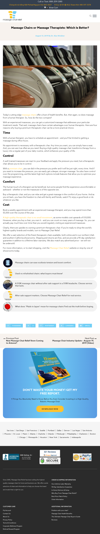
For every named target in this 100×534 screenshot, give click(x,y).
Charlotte (41, 434)
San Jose (10, 430)
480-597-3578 (85, 5)
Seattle (42, 430)
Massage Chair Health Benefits (62, 513)
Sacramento (64, 437)
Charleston (83, 434)
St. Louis (16, 434)
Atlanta (32, 434)
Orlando (51, 434)
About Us (6, 517)
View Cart (53, 8)
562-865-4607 (46, 5)
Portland (51, 430)
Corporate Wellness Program (12, 526)
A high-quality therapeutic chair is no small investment (27, 217)
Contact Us (7, 513)
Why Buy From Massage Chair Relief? (64, 493)
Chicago (22, 437)
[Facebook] (14, 325)
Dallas (59, 430)
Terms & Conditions (9, 523)
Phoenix (7, 434)
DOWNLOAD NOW (50, 409)
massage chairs (29, 114)
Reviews (54, 520)
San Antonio (87, 430)
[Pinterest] (47, 325)
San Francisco (32, 430)
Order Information (58, 499)
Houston (43, 437)
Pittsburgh (61, 434)
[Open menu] (94, 16)
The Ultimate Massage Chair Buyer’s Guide (66, 517)
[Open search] (90, 16)
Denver (67, 430)
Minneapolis (32, 437)
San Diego (20, 430)
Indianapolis (76, 437)
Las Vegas (76, 430)
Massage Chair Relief (59, 248)
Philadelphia (71, 434)
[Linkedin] (67, 325)
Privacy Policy (7, 520)
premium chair (15, 168)
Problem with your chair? (60, 510)
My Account (7, 510)
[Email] (85, 325)
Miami (25, 434)
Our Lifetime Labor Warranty (61, 484)
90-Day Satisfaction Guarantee (62, 487)
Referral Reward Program (11, 529)
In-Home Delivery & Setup (60, 490)
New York (53, 437)
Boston (93, 434)
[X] (31, 325)
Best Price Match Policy (59, 496)
